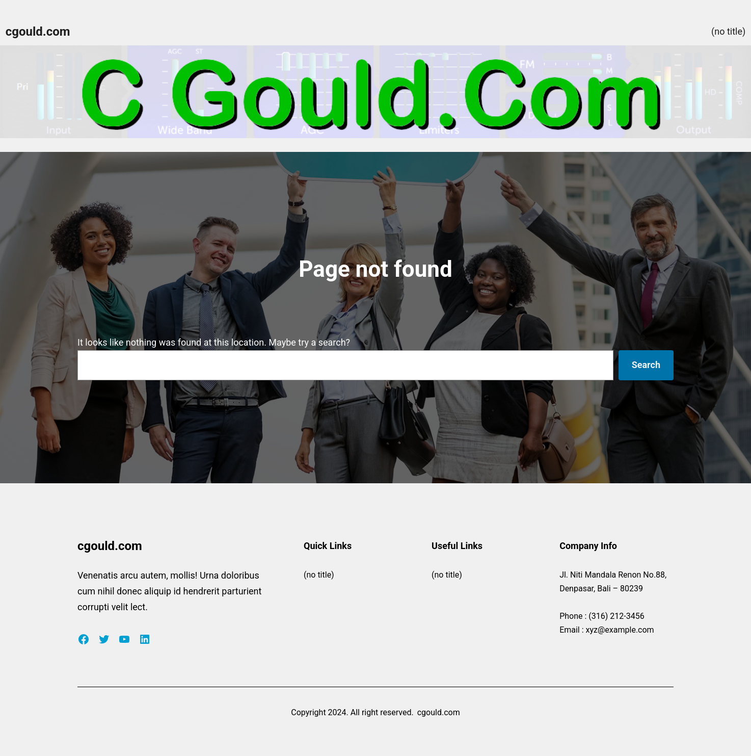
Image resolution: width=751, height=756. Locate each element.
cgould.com (38, 31)
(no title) (728, 31)
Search (646, 364)
